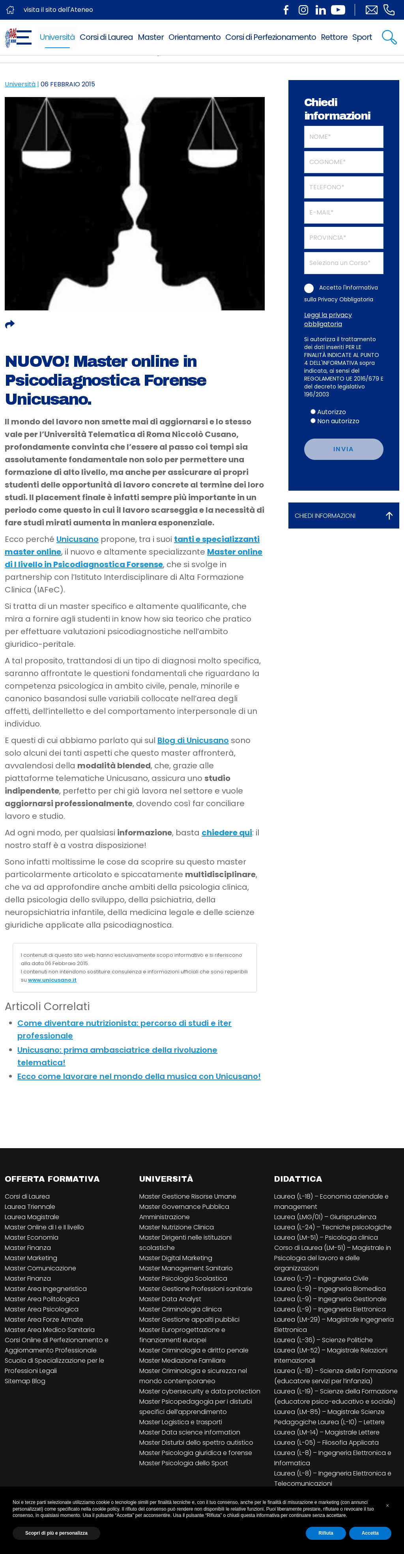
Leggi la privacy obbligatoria (328, 319)
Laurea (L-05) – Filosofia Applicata (326, 1442)
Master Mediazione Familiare (182, 1360)
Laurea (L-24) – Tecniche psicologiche (333, 1227)
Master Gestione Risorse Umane (187, 1196)
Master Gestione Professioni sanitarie (195, 1288)
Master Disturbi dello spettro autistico (196, 1442)
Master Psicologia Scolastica (183, 1278)
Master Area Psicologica (42, 1309)
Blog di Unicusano (193, 740)
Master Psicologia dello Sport (183, 1463)
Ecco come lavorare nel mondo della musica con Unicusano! (139, 1076)
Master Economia (31, 1237)
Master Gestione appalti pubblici (189, 1319)
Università (57, 37)
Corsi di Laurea (106, 37)
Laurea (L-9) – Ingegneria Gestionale (330, 1299)
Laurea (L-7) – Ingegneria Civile (321, 1278)
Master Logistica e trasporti (180, 1422)
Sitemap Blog (25, 1381)
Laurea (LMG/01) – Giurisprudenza (325, 1217)
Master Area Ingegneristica (46, 1288)
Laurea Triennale (30, 1206)
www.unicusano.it (52, 980)
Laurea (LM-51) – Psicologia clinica (326, 1237)
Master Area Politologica (42, 1299)
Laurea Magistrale (32, 1217)
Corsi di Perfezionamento (270, 37)
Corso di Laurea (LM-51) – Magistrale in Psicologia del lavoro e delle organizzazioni (332, 1258)
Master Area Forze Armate (44, 1319)
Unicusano (77, 539)
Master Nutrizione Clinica (176, 1227)
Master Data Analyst (170, 1299)
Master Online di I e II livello (44, 1227)
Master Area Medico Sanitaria (50, 1329)
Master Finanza (28, 1247)
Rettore (334, 37)
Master (151, 37)
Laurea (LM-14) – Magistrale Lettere (327, 1432)
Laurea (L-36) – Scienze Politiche (323, 1340)
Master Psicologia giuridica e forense (195, 1452)
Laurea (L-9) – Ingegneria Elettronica (330, 1309)
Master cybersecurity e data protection (199, 1391)
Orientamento (194, 37)
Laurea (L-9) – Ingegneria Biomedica (330, 1288)
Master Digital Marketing (175, 1258)
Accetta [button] (370, 1533)
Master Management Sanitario (186, 1268)
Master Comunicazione (40, 1268)
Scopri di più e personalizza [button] (56, 1533)
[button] (387, 1505)
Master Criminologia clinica (180, 1309)
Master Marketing (31, 1258)
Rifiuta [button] (325, 1533)
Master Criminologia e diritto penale (194, 1350)
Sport (362, 37)
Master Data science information (189, 1432)
